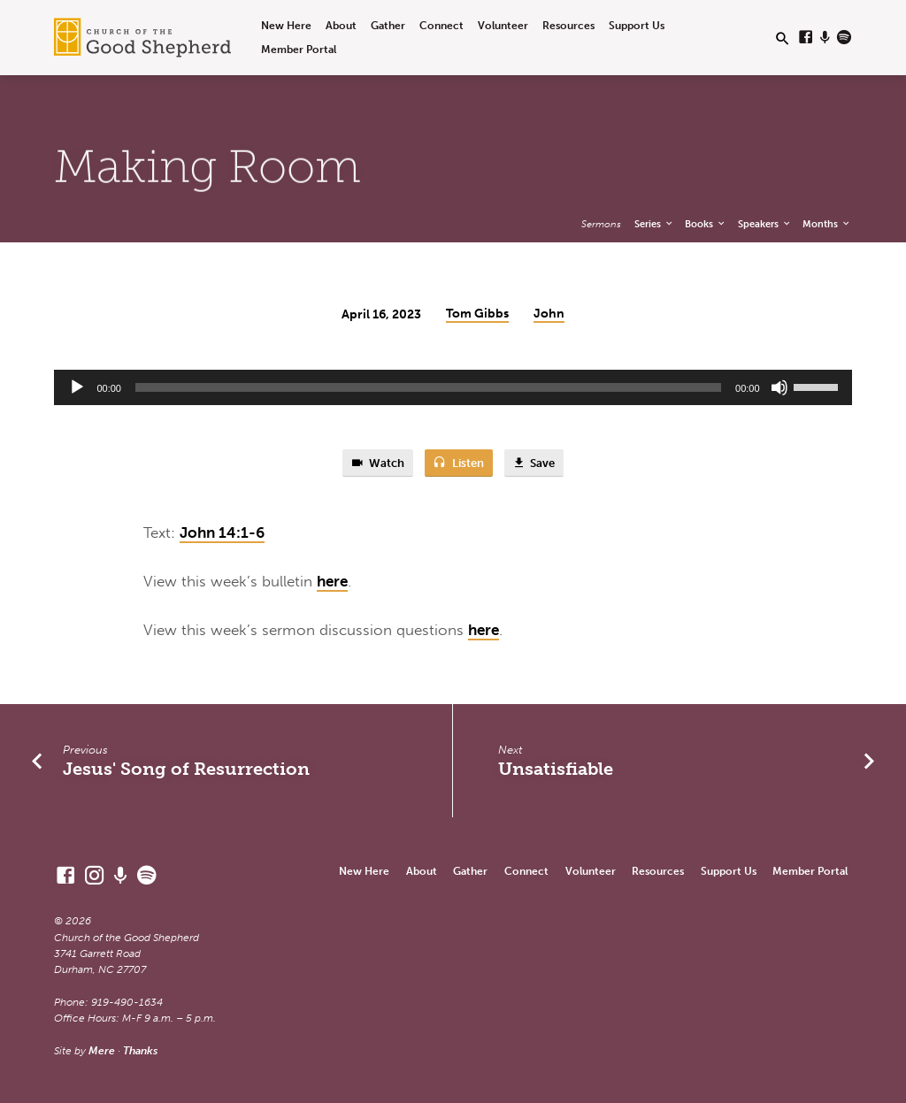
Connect (441, 25)
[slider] (428, 387)
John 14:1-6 (222, 532)
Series (654, 224)
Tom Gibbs (477, 313)
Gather (388, 25)
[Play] (77, 387)
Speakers (765, 224)
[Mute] (779, 387)
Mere (101, 1050)
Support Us (636, 25)
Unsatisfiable (555, 768)
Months (826, 224)
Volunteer (503, 25)
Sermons (601, 224)
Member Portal (298, 49)
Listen (458, 463)
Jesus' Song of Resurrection (186, 768)
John (549, 313)
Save (533, 463)
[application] (452, 387)
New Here (286, 25)
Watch (377, 463)
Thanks (140, 1050)
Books (705, 224)
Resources (568, 25)
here (332, 581)
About (341, 25)
